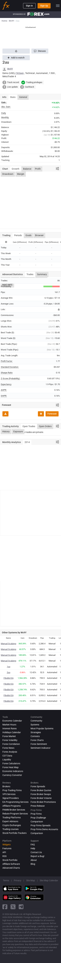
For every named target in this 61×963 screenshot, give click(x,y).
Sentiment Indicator (40, 748)
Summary (42, 274)
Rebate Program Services (15, 813)
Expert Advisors (10, 821)
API (4, 852)
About (34, 860)
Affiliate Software (11, 864)
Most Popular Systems (42, 728)
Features (6, 848)
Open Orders (45, 426)
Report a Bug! (37, 856)
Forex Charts (37, 740)
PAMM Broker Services (13, 809)
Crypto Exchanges (11, 825)
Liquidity (6, 759)
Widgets (6, 844)
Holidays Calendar (11, 732)
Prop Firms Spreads (40, 825)
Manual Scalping (8, 643)
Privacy (17, 880)
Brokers (6, 786)
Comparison (37, 833)
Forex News (8, 748)
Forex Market (9, 736)
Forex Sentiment (39, 744)
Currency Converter (12, 775)
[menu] (57, 5)
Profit (38, 169)
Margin (20, 174)
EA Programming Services (15, 802)
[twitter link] (13, 907)
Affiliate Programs (11, 806)
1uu (8, 666)
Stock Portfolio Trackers (14, 833)
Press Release (38, 806)
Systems (35, 724)
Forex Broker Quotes (41, 790)
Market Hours (9, 724)
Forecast (52, 413)
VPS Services (8, 794)
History (6, 431)
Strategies (36, 732)
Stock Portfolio (9, 860)
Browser (39, 235)
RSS (4, 856)
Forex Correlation (11, 744)
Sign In (29, 5)
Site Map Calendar (49, 880)
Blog (33, 864)
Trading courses (10, 829)
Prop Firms (36, 813)
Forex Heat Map (10, 767)
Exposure (18, 431)
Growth (15, 169)
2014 (27, 442)
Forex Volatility (9, 740)
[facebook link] (4, 907)
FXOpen (20, 73)
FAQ (33, 844)
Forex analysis (9, 751)
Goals (28, 235)
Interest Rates (9, 728)
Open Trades (28, 426)
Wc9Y (10, 68)
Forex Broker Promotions (43, 802)
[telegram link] (21, 907)
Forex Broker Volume (41, 798)
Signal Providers (10, 798)
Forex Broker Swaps (41, 794)
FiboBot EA (9, 678)
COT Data (7, 755)
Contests (35, 736)
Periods (18, 235)
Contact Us (36, 852)
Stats (12, 97)
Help (33, 848)
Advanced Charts (11, 868)
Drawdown (7, 174)
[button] (39, 51)
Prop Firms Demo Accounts (44, 829)
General (23, 97)
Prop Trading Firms (12, 790)
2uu (8, 672)
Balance (27, 169)
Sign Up (44, 5)
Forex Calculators (11, 763)
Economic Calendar (12, 720)
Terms (6, 880)
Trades (30, 274)
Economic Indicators (12, 771)
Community (36, 720)
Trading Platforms (11, 817)
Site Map (30, 880)
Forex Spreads (38, 786)
